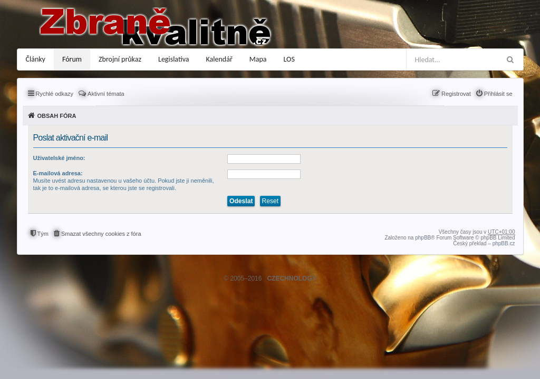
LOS (289, 59)
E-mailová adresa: (58, 173)
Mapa (258, 59)
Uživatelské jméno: (59, 158)
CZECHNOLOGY (291, 278)
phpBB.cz (504, 243)
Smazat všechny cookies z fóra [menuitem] (101, 234)
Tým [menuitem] (43, 234)
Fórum (72, 59)
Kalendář (219, 59)
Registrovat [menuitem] (456, 94)
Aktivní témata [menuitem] (106, 94)
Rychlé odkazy (55, 94)
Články (35, 59)
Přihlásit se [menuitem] (498, 94)
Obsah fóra (56, 116)
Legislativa (173, 59)
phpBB (423, 238)
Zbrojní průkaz (120, 59)
